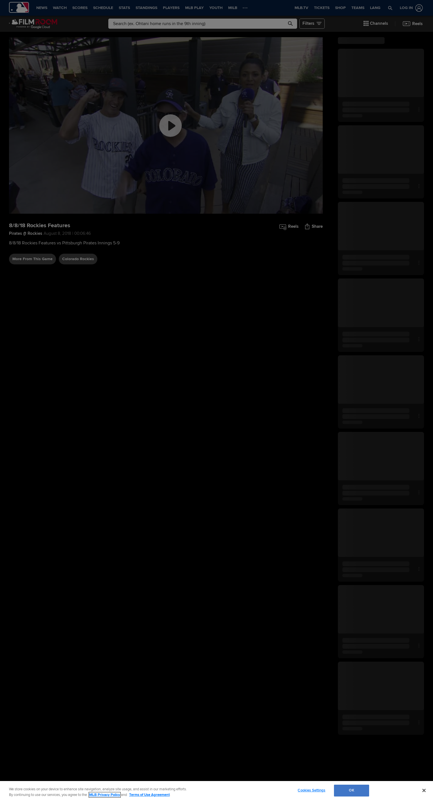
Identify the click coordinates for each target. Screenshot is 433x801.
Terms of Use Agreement (149, 795)
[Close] (424, 790)
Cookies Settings (311, 790)
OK (351, 790)
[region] (216, 791)
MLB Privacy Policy (104, 795)
